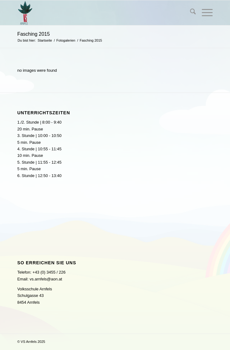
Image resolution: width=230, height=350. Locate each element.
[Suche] (190, 12)
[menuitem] (190, 12)
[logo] (95, 12)
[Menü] (204, 12)
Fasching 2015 (33, 34)
